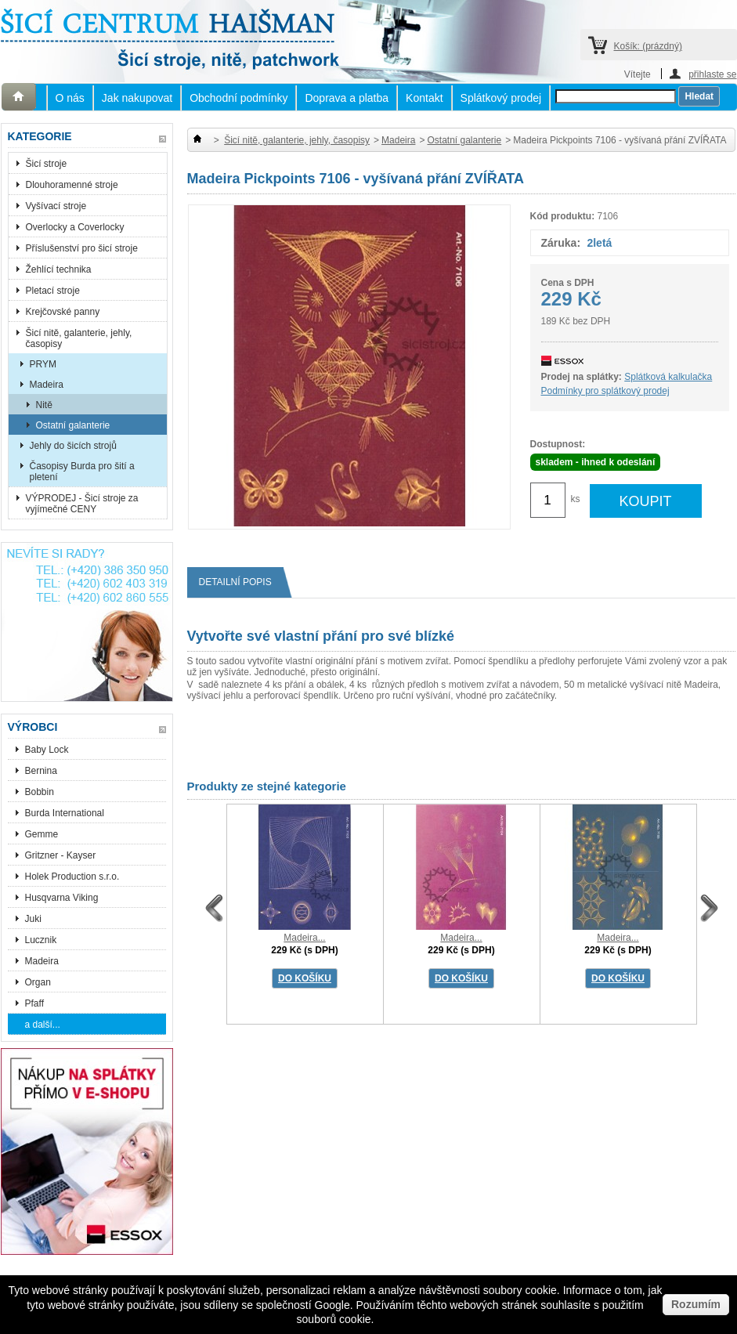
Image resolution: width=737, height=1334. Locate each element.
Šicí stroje (46, 163)
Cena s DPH (567, 282)
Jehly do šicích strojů (73, 445)
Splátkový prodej (501, 98)
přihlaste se (712, 74)
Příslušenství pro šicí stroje (82, 248)
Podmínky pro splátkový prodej (605, 390)
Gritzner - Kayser (60, 855)
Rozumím (696, 1304)
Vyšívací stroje (56, 206)
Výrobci (33, 727)
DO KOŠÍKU (304, 978)
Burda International (66, 813)
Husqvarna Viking (62, 897)
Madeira (46, 384)
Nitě (44, 404)
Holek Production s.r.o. (72, 876)
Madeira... (304, 937)
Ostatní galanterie (73, 425)
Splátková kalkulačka (668, 376)
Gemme (42, 834)
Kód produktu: (562, 216)
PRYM (43, 364)
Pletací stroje (53, 290)
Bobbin (39, 791)
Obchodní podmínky (238, 98)
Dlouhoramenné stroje (72, 184)
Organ (38, 982)
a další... (42, 1024)
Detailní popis (241, 582)
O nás (70, 98)
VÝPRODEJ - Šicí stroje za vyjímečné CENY (82, 504)
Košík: (648, 46)
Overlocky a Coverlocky (75, 227)
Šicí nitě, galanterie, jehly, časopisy (79, 338)
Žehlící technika (59, 269)
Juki (33, 918)
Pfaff (34, 1003)
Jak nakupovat (137, 98)
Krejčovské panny (63, 311)
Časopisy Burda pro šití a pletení (82, 472)
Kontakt (424, 98)
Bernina (41, 770)
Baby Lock (47, 749)
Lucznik (41, 940)
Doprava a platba (346, 98)
